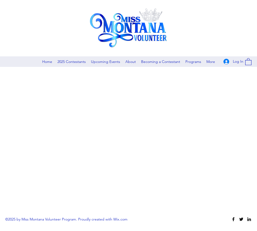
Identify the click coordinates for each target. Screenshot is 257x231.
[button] (248, 61)
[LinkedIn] (249, 219)
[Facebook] (233, 219)
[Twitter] (241, 219)
